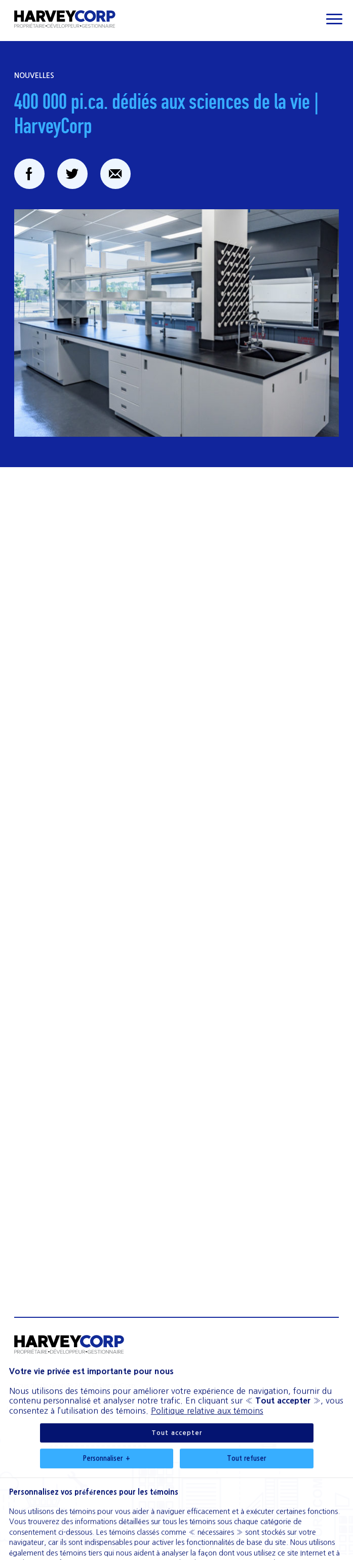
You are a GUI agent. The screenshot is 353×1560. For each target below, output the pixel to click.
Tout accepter (176, 1349)
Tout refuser (246, 1375)
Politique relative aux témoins (207, 1327)
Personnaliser (106, 1375)
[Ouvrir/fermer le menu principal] (334, 19)
